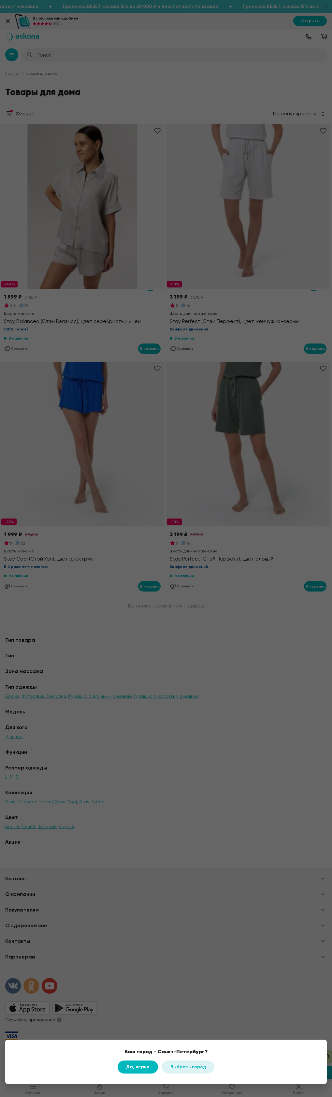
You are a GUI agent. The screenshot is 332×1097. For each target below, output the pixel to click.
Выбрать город (188, 1067)
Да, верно (138, 1067)
